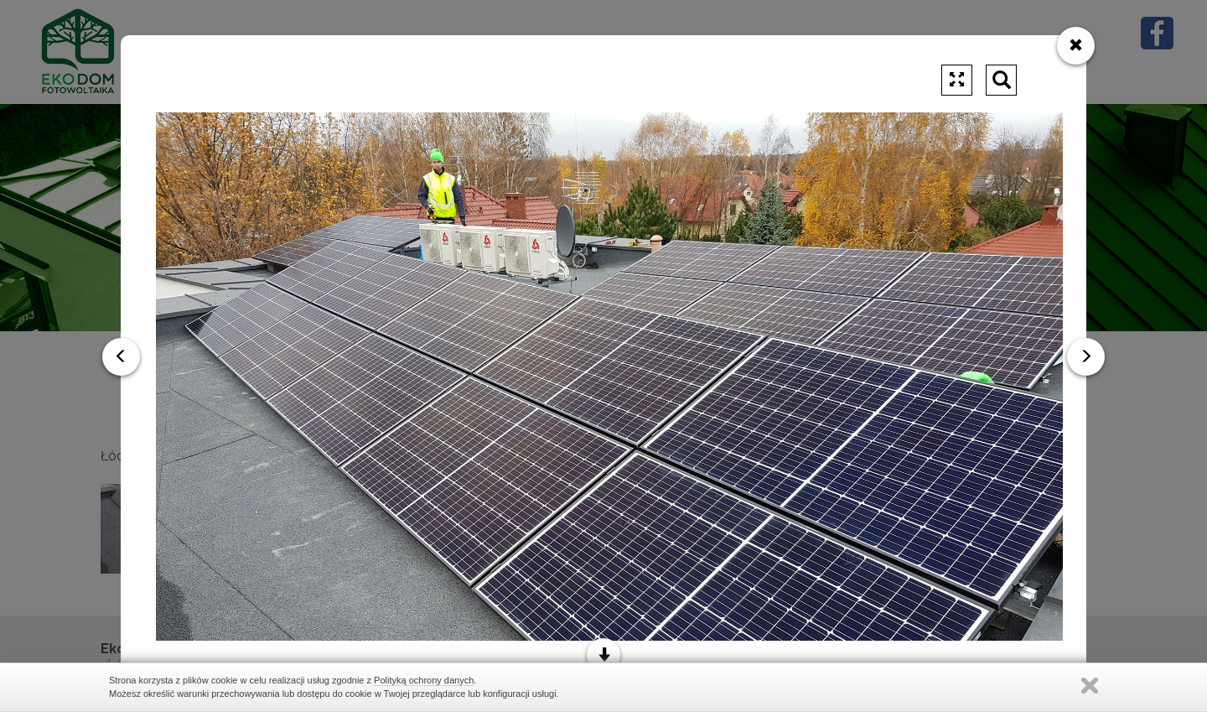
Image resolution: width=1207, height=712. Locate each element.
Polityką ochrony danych (424, 680)
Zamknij (1089, 686)
